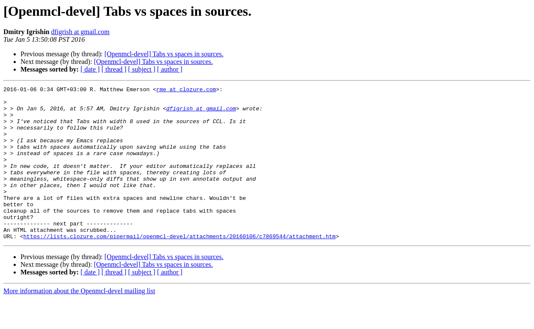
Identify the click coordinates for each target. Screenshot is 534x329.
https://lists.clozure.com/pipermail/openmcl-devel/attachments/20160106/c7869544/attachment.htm (179, 267)
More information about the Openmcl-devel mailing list (79, 321)
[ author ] (170, 69)
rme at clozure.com (186, 90)
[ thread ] (113, 69)
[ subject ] (141, 69)
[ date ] (90, 69)
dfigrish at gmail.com (80, 31)
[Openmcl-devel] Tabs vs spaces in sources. (163, 54)
